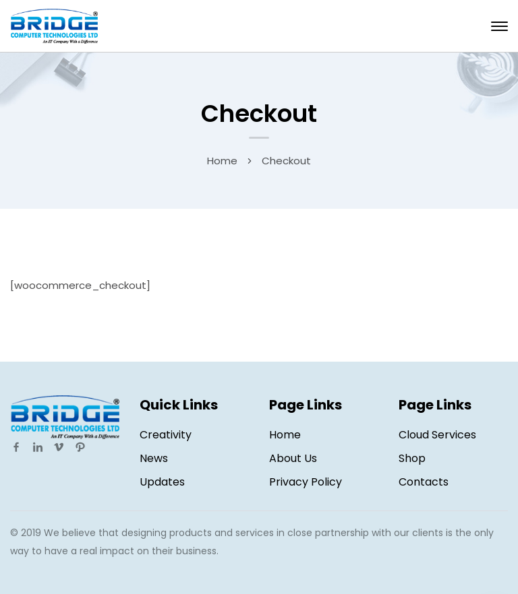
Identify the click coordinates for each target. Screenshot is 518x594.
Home (222, 161)
